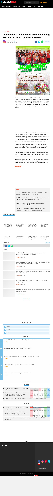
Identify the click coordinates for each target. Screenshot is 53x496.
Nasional (15, 6)
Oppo (8, 332)
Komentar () (47, 41)
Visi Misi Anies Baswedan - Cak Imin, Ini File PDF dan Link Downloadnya (26, 358)
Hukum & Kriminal (22, 6)
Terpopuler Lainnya (26, 381)
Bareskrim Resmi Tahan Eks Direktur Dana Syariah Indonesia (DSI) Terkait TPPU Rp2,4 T (33, 274)
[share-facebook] (36, 41)
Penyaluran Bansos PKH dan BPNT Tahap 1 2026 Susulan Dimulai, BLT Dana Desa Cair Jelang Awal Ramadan (33, 265)
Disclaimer (45, 467)
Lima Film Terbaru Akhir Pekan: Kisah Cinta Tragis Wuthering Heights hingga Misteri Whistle (33, 283)
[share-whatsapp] (42, 41)
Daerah (34, 6)
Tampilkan (48, 242)
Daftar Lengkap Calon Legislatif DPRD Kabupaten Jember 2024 (26, 366)
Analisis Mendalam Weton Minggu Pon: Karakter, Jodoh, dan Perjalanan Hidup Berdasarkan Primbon (31, 256)
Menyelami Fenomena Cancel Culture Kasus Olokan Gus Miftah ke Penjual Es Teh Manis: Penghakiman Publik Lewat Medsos (15, 395)
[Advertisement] (26, 19)
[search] (31, 2)
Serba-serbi (40, 6)
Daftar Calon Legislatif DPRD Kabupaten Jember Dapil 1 (26, 374)
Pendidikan (8, 6)
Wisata (29, 6)
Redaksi (40, 467)
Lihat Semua (26, 299)
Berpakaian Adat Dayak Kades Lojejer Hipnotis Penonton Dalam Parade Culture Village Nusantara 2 (26, 400)
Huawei (8, 329)
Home (3, 6)
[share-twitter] (39, 41)
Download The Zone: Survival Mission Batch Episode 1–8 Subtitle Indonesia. (26, 341)
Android (8, 326)
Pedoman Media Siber (43, 469)
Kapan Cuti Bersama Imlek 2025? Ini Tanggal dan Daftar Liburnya (17, 389)
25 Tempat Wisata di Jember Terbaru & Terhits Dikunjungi (26, 349)
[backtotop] (26, 443)
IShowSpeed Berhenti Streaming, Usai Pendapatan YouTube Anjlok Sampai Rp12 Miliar (32, 292)
